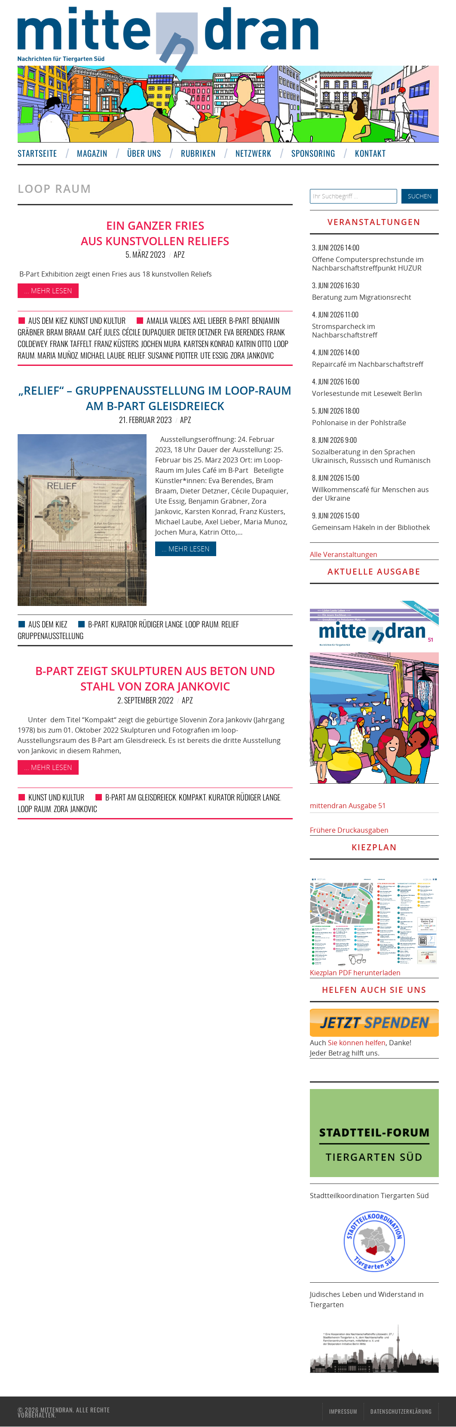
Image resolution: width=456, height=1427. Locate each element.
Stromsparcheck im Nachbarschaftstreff (344, 331)
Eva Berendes (244, 332)
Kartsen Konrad (208, 343)
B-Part (239, 320)
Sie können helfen (357, 1042)
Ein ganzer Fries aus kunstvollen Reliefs (155, 233)
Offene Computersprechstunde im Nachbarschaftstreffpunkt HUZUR (368, 264)
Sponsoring (313, 153)
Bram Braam (66, 332)
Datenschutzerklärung (401, 1411)
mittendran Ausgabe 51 (348, 805)
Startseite (37, 153)
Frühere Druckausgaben (349, 830)
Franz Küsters (116, 343)
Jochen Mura (161, 343)
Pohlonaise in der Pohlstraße (359, 422)
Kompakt (192, 797)
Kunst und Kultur (97, 320)
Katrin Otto (253, 343)
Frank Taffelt (71, 343)
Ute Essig (214, 355)
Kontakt (370, 153)
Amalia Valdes (168, 320)
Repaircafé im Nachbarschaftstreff (367, 364)
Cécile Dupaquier (148, 332)
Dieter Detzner (199, 332)
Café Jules (103, 332)
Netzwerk (254, 153)
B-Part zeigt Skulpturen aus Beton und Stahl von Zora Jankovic (155, 678)
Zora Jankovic (252, 355)
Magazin (92, 153)
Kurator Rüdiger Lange (147, 624)
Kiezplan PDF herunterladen (355, 972)
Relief (136, 355)
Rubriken (198, 153)
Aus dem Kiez (47, 320)
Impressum (343, 1411)
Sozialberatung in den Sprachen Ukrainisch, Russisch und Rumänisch (371, 456)
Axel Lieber (209, 320)
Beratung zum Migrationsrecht (361, 297)
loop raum (202, 624)
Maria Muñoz (57, 355)
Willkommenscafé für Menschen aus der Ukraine (370, 494)
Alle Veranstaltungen (343, 554)
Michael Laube (102, 355)
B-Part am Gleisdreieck (140, 797)
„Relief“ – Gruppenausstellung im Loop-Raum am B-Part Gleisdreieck (154, 398)
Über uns (144, 153)
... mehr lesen (48, 290)
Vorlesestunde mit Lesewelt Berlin (367, 393)
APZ (179, 254)
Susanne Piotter (173, 355)
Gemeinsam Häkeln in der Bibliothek (371, 527)
